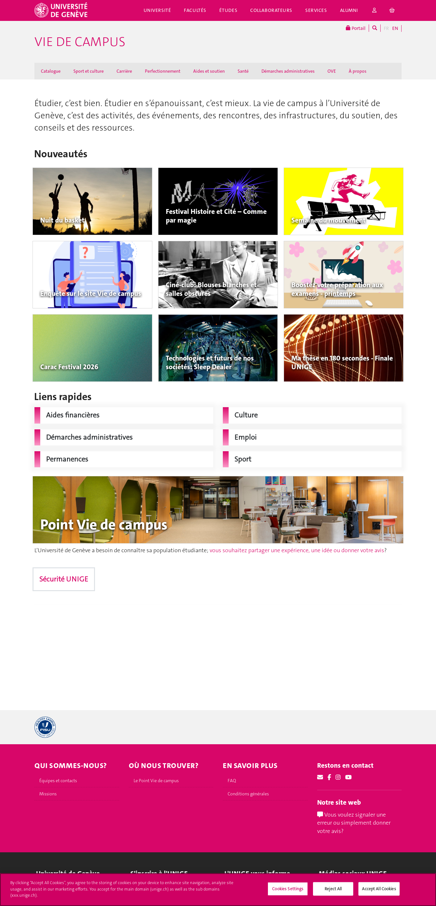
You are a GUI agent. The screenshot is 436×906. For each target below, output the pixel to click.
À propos (357, 71)
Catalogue (51, 71)
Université (157, 10)
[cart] (392, 10)
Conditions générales (248, 794)
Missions (48, 794)
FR (386, 28)
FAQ (232, 780)
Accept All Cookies (379, 889)
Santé (243, 71)
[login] (374, 10)
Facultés (195, 10)
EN (395, 28)
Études (228, 10)
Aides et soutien (209, 71)
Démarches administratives (288, 71)
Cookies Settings (287, 889)
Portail (355, 28)
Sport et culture (88, 71)
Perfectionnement (162, 71)
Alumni (349, 10)
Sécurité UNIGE (63, 579)
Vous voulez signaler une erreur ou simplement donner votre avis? (354, 823)
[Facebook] (329, 777)
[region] (218, 889)
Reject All (333, 889)
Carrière (124, 71)
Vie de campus (79, 41)
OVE (331, 71)
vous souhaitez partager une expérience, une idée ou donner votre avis (297, 550)
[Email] (320, 777)
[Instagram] (338, 777)
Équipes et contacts (58, 780)
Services (316, 10)
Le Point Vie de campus (156, 780)
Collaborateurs (271, 10)
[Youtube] (348, 777)
